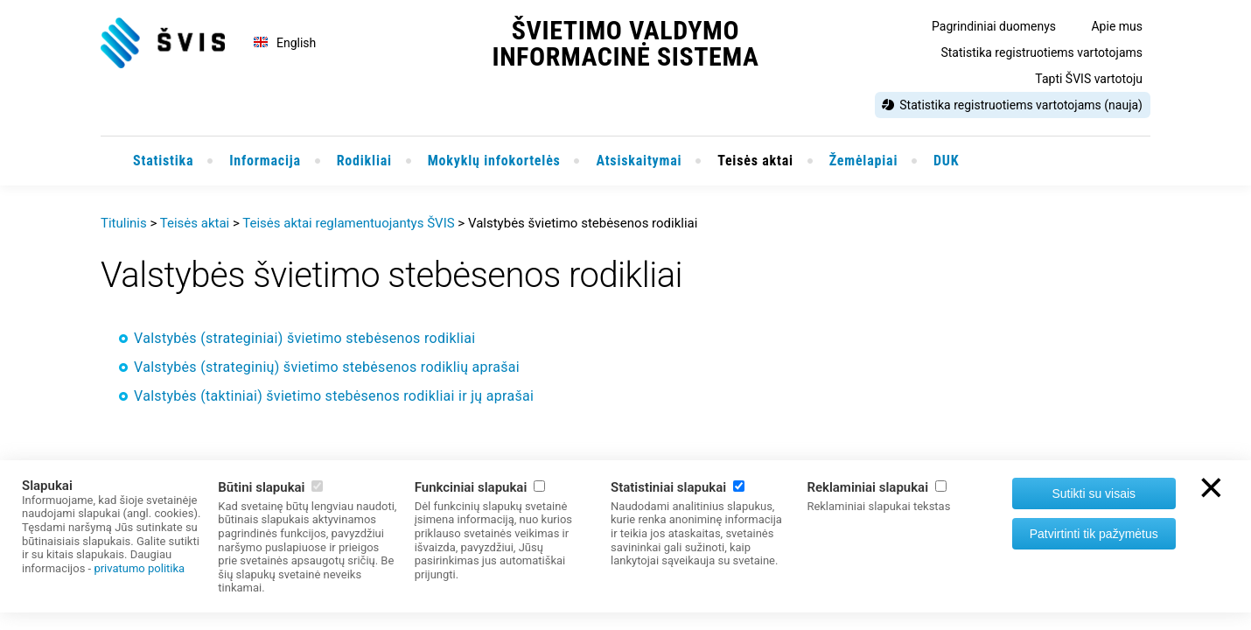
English (296, 43)
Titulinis (124, 223)
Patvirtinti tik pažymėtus (1094, 534)
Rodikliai (364, 160)
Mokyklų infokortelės (494, 160)
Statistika (163, 160)
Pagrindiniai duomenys (994, 26)
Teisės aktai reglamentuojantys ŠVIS (348, 223)
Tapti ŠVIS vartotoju (1089, 79)
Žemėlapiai (863, 160)
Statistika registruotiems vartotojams (1041, 53)
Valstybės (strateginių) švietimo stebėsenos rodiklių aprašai (327, 367)
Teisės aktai (755, 160)
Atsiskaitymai (638, 160)
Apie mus (1117, 26)
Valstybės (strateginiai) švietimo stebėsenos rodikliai (304, 338)
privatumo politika (139, 568)
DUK (946, 160)
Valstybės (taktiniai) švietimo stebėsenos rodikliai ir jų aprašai (334, 396)
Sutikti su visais (1094, 493)
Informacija (265, 160)
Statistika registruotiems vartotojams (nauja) (1021, 105)
